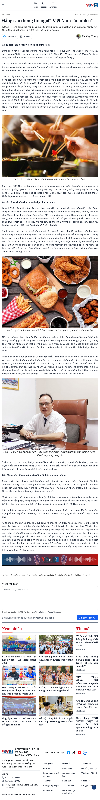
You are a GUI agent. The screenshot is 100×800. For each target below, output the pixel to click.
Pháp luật (66, 781)
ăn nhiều (14, 575)
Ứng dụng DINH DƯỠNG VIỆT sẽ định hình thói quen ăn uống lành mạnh (87, 724)
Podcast (43, 5)
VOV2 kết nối (68, 785)
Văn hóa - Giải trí (89, 773)
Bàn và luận (67, 768)
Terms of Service (53, 612)
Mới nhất (66, 763)
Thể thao (47, 781)
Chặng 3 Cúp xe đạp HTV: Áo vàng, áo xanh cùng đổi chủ (87, 703)
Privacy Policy (39, 612)
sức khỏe (78, 575)
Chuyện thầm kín (88, 785)
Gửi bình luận (87, 617)
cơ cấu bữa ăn (64, 575)
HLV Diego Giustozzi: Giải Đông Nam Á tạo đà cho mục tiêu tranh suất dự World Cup (87, 683)
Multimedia (53, 5)
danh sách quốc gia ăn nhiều (41, 575)
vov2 (87, 575)
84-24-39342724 (12, 781)
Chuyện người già (51, 785)
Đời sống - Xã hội (89, 768)
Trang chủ (48, 763)
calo (24, 575)
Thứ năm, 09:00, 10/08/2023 (85, 15)
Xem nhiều (86, 763)
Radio (35, 5)
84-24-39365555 (12, 777)
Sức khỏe (6, 15)
